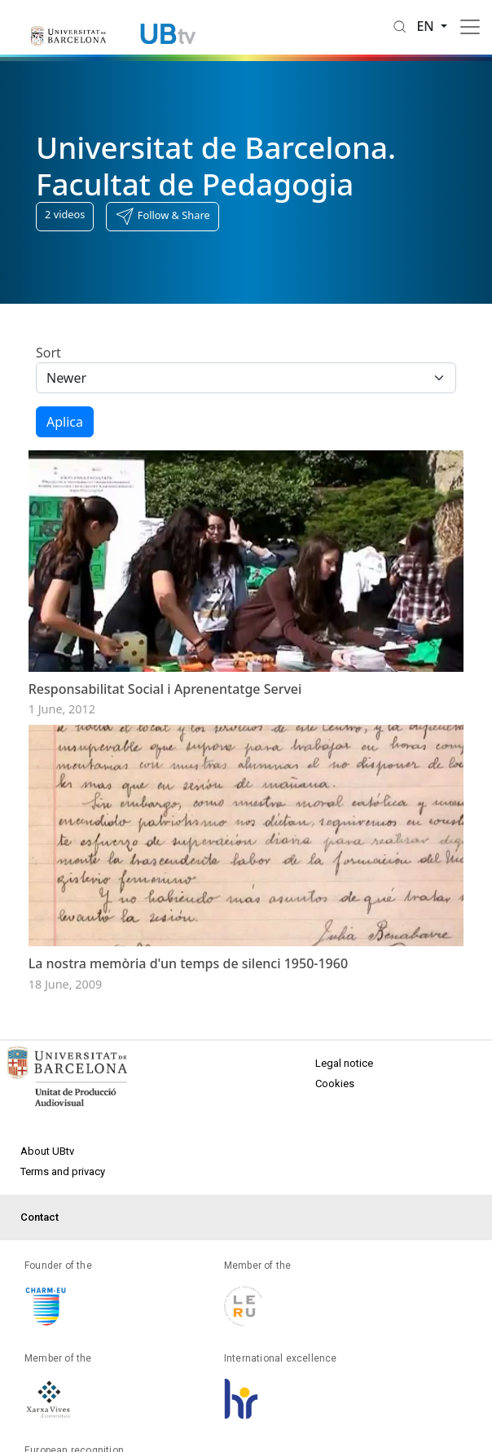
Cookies (334, 1083)
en (426, 26)
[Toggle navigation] (470, 27)
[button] (162, 216)
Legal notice (344, 1063)
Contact (39, 1217)
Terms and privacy (62, 1171)
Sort (48, 353)
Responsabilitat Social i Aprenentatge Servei (165, 689)
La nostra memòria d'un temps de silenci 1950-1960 (188, 963)
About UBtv (47, 1151)
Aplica (64, 422)
